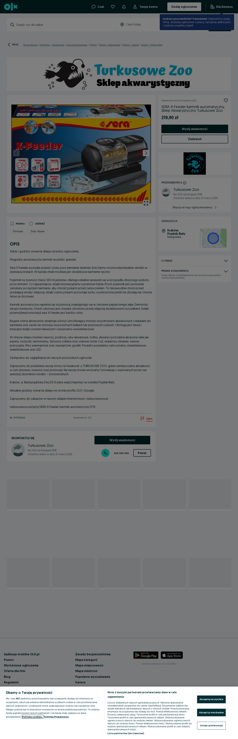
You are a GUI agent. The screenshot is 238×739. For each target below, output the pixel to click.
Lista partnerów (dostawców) (125, 733)
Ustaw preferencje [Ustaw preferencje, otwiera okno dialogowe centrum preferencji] (211, 725)
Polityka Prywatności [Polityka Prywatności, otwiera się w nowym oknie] (56, 716)
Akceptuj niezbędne (211, 712)
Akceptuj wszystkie (211, 699)
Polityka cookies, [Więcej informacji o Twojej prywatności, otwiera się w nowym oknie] (32, 716)
